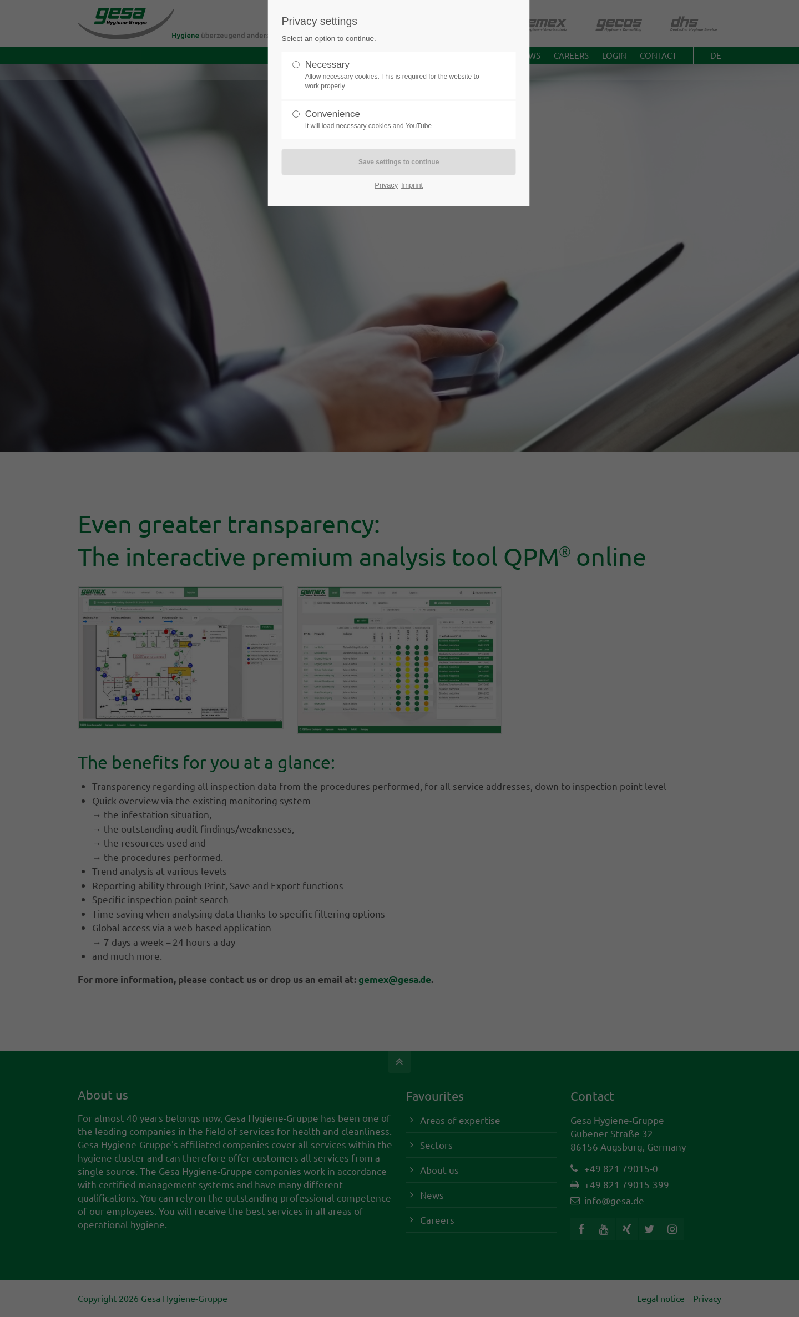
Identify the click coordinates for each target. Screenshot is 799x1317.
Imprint (412, 185)
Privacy (386, 185)
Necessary (394, 75)
